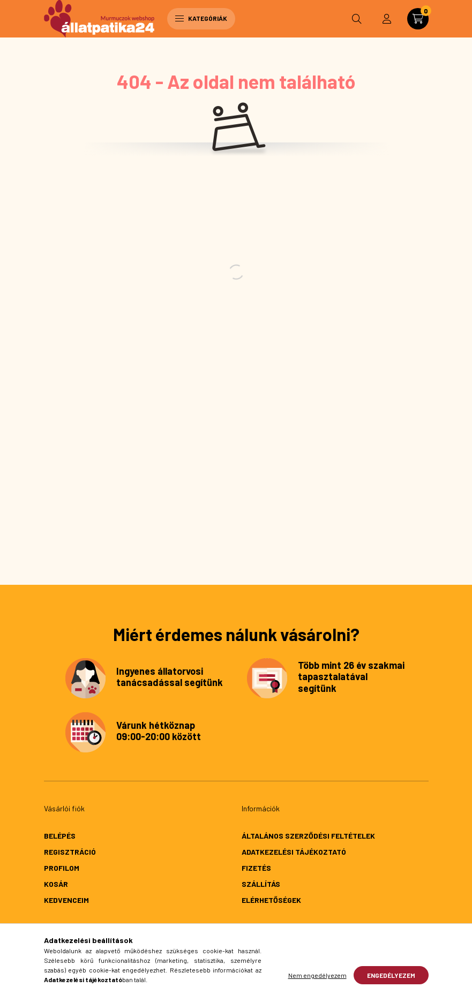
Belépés (60, 835)
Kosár (56, 883)
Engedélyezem (391, 975)
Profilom (61, 867)
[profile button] (387, 18)
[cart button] (418, 18)
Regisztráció (70, 851)
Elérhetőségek (271, 899)
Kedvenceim (66, 899)
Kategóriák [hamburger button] (201, 18)
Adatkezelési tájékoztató (294, 851)
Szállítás (261, 883)
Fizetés (256, 867)
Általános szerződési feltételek (308, 835)
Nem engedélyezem (317, 975)
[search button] (357, 18)
